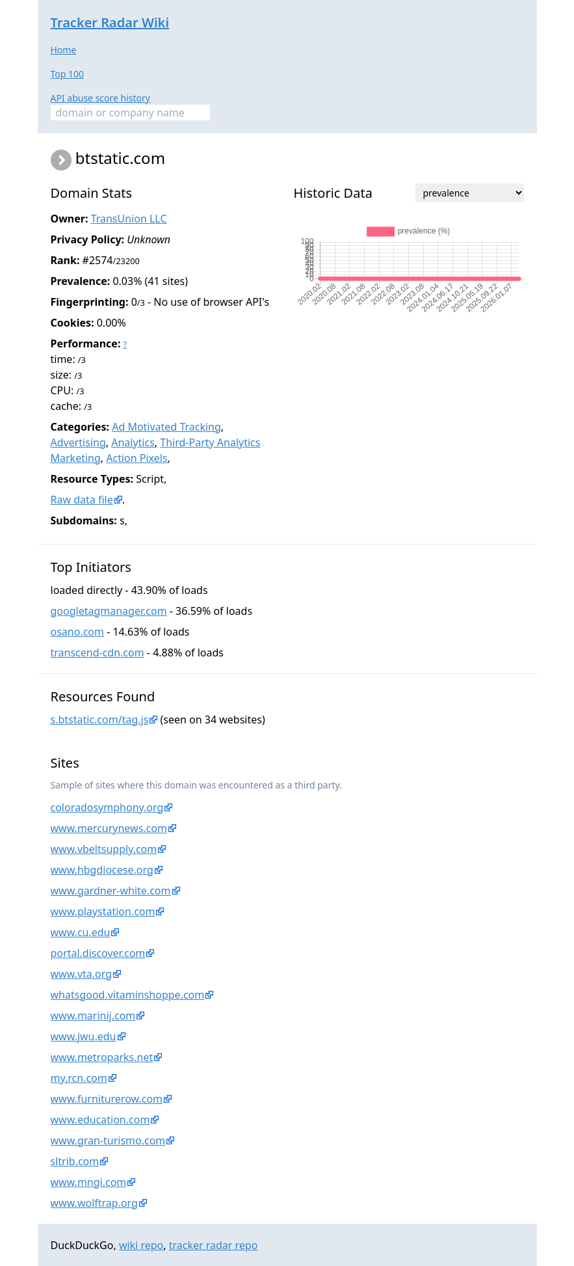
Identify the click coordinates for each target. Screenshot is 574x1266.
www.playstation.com (103, 911)
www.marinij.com (93, 1015)
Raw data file (82, 499)
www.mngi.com (89, 1182)
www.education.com (100, 1119)
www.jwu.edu (83, 1036)
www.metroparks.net (102, 1057)
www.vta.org (81, 974)
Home (64, 50)
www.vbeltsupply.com (104, 849)
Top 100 (68, 74)
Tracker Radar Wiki (110, 22)
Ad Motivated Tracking (166, 427)
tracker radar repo (213, 1245)
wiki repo (141, 1245)
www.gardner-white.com (111, 890)
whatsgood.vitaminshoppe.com (128, 995)
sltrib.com (75, 1161)
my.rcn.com (79, 1078)
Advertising (78, 442)
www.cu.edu (81, 932)
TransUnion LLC (129, 218)
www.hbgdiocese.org (102, 870)
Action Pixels (136, 458)
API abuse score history (101, 98)
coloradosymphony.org (107, 807)
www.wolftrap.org (94, 1203)
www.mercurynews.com (109, 828)
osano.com (78, 632)
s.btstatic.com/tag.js (100, 719)
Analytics (133, 442)
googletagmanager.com (109, 611)
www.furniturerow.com (107, 1099)
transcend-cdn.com (97, 652)
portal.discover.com (98, 953)
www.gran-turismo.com (108, 1140)
